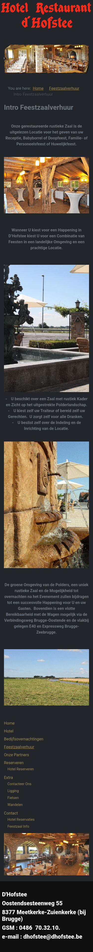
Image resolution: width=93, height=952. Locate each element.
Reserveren (14, 762)
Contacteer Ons (19, 784)
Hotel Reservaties (20, 819)
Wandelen (15, 805)
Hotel (8, 731)
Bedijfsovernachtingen (23, 739)
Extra (8, 777)
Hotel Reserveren (20, 769)
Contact (11, 813)
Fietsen (13, 798)
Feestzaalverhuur (19, 747)
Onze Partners (16, 755)
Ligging (13, 791)
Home (9, 723)
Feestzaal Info (18, 826)
